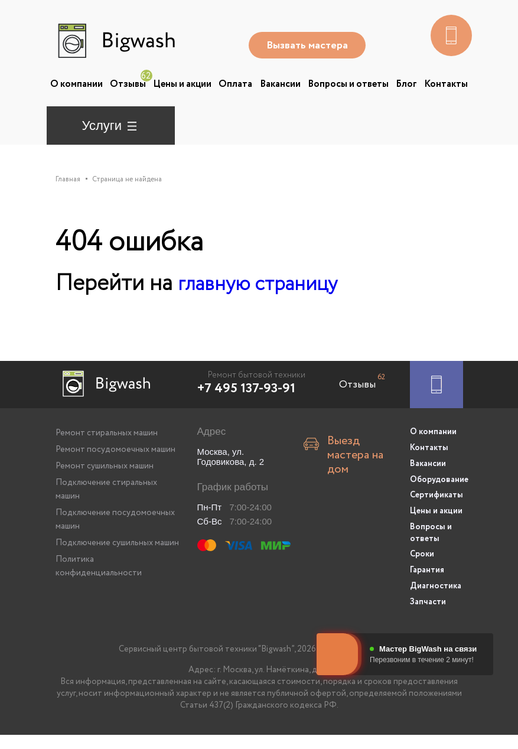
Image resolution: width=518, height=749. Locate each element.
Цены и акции (182, 84)
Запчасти (428, 616)
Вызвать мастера (309, 45)
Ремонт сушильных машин (105, 491)
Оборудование (436, 501)
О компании (76, 84)
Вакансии (280, 84)
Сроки (422, 572)
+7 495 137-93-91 (246, 413)
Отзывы (128, 84)
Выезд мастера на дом (355, 472)
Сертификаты (436, 516)
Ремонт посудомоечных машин (115, 474)
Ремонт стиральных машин (107, 458)
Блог (406, 84)
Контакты (446, 84)
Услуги (102, 125)
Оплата (235, 84)
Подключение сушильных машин (117, 568)
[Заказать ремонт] (436, 409)
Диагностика (435, 601)
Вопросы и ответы (348, 84)
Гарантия (427, 586)
